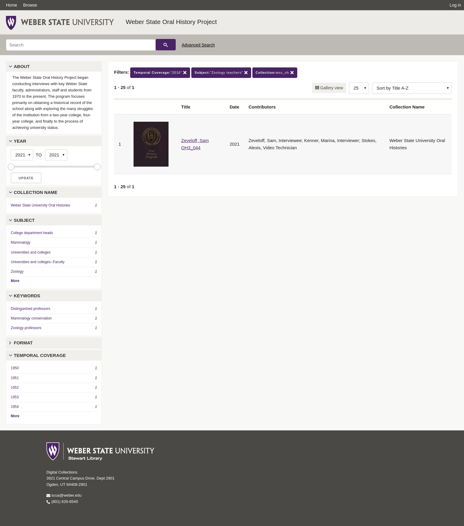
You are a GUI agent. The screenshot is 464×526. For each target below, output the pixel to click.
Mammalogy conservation (31, 318)
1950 (15, 368)
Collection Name (35, 192)
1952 (15, 387)
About (22, 66)
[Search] (81, 45)
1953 (15, 397)
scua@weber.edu (63, 495)
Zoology (17, 271)
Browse (30, 5)
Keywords (27, 295)
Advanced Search (198, 45)
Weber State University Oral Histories (40, 205)
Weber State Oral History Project (171, 21)
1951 (15, 378)
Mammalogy (20, 242)
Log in (455, 5)
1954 (15, 407)
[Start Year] (22, 155)
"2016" (160, 73)
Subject (24, 220)
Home (11, 5)
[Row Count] (359, 88)
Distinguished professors (30, 309)
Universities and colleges (31, 252)
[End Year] (56, 155)
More (15, 281)
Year (20, 141)
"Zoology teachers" (221, 73)
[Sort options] (412, 88)
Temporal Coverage (40, 355)
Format (23, 342)
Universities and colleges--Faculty (37, 262)
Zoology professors (26, 328)
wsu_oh (275, 73)
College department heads (32, 233)
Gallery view (331, 87)
